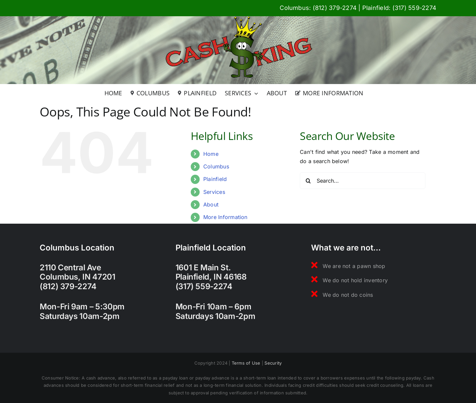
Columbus (216, 166)
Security (273, 363)
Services (214, 192)
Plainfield (215, 179)
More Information (225, 217)
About (210, 204)
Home (210, 154)
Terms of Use (246, 363)
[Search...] (362, 180)
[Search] (308, 180)
